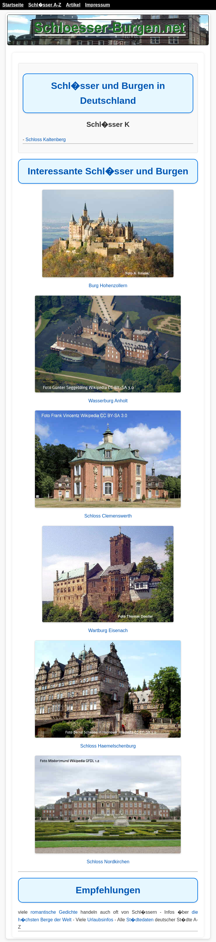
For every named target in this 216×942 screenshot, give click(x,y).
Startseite (13, 4)
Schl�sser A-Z (44, 4)
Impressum (97, 4)
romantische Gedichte (54, 912)
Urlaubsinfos (100, 919)
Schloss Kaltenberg (46, 139)
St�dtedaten (139, 919)
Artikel (73, 4)
